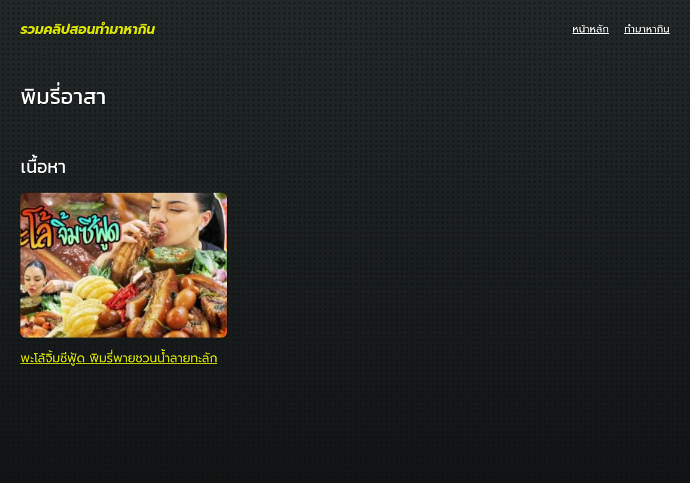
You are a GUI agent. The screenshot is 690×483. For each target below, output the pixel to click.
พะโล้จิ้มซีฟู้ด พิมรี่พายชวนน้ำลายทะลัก (118, 359)
